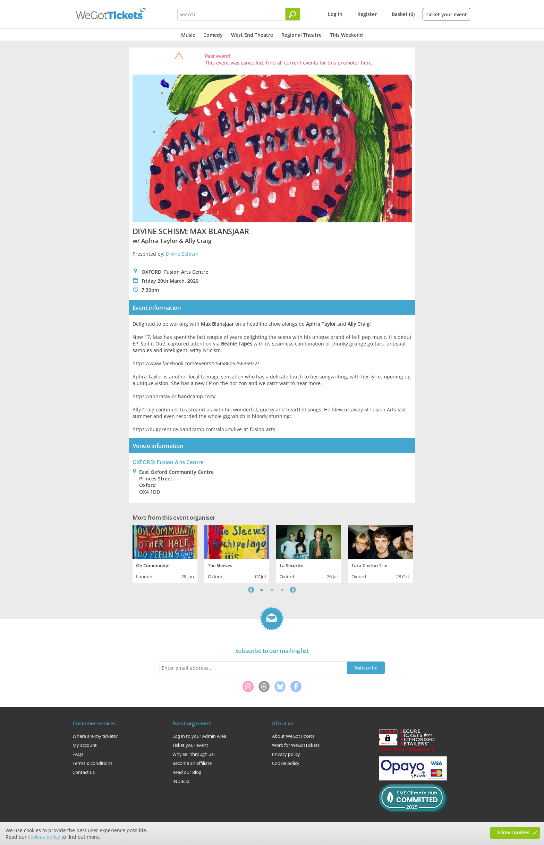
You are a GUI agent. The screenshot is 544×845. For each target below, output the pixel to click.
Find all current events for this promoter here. (319, 62)
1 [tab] (261, 589)
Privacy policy (286, 754)
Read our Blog (186, 772)
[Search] (293, 14)
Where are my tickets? (95, 736)
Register (367, 14)
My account (85, 745)
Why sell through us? (193, 754)
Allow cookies (513, 832)
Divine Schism (182, 253)
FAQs (78, 754)
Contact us (84, 772)
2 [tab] (272, 589)
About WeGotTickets (293, 736)
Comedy (213, 35)
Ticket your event (446, 14)
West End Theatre (252, 35)
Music (188, 35)
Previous (251, 589)
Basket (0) (403, 14)
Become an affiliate (192, 763)
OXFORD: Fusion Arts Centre (168, 462)
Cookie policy (285, 763)
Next (292, 589)
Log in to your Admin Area (199, 736)
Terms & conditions (92, 763)
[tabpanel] (165, 553)
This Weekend (346, 35)
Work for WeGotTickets (296, 745)
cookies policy (44, 837)
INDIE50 (180, 781)
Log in (335, 14)
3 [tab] (282, 589)
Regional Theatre (301, 35)
